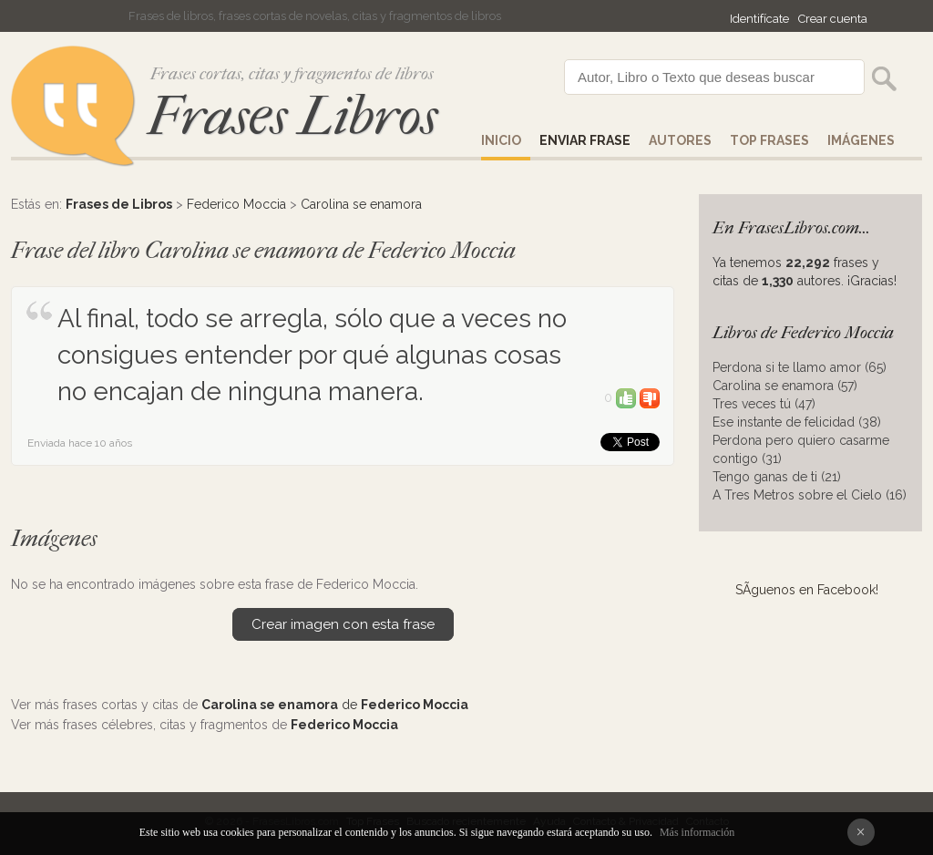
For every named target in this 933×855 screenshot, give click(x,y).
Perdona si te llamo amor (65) (800, 367)
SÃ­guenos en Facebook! (806, 589)
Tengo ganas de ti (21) (777, 476)
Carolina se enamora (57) (785, 385)
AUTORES (680, 140)
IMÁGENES (861, 140)
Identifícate (759, 19)
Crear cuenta (832, 19)
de (334, 704)
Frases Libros (292, 116)
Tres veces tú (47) (764, 404)
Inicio (501, 140)
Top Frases (769, 140)
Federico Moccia (236, 204)
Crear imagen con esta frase (343, 624)
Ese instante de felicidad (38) (797, 422)
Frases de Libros (119, 204)
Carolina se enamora (361, 204)
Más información (697, 832)
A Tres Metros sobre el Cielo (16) (810, 495)
